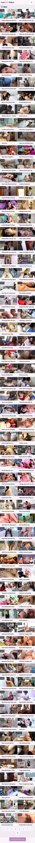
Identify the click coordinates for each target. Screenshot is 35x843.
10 (17, 833)
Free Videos (7, 2)
